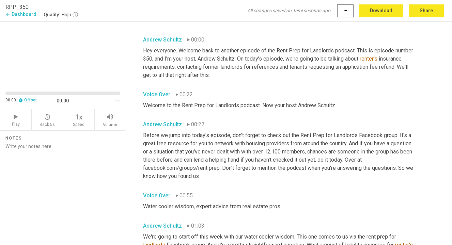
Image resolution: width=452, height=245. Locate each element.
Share (426, 10)
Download (381, 10)
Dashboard (20, 14)
